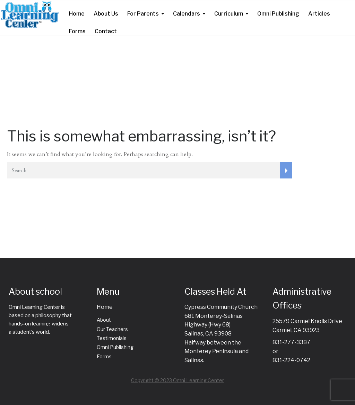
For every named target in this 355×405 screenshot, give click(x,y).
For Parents (143, 13)
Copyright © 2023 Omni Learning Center (177, 380)
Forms (77, 31)
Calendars (186, 13)
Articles (319, 13)
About (104, 320)
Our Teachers (112, 329)
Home (77, 13)
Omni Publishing (278, 13)
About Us (106, 13)
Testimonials (112, 338)
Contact (106, 31)
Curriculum (228, 13)
